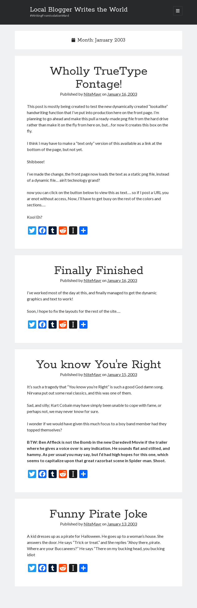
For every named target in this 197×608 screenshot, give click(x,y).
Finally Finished (98, 270)
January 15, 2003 (122, 374)
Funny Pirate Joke (98, 514)
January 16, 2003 (122, 94)
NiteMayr (92, 94)
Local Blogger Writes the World (79, 10)
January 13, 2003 (122, 523)
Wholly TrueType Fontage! (98, 78)
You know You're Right (98, 364)
